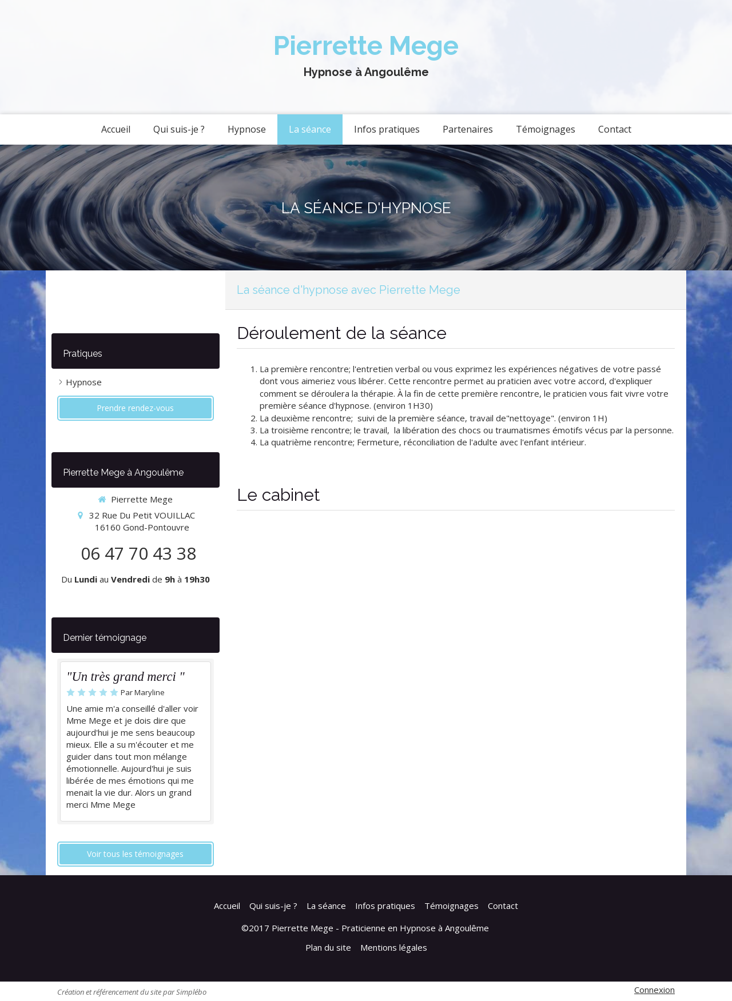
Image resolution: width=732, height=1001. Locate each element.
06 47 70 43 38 (138, 553)
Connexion (654, 989)
